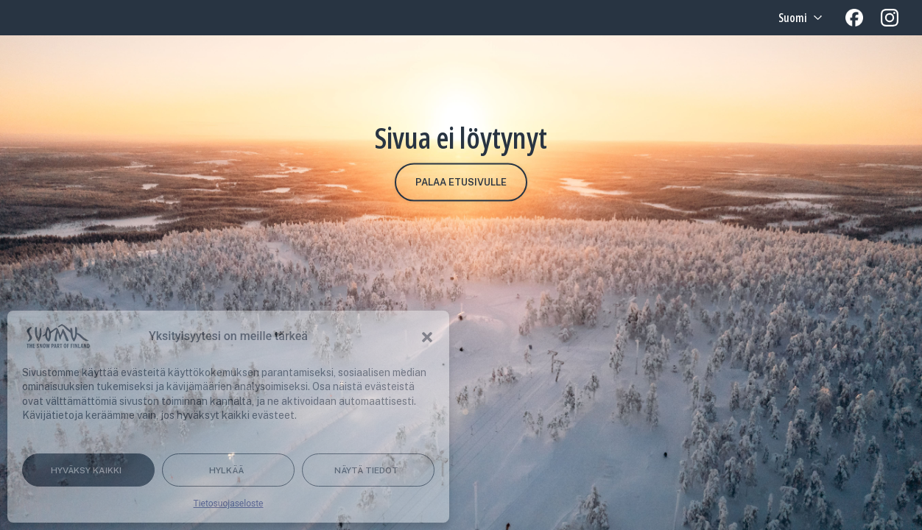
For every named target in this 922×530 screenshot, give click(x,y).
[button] (427, 336)
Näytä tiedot (366, 470)
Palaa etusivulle (461, 182)
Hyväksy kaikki (86, 470)
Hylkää (226, 470)
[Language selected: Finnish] (799, 17)
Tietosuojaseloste (229, 503)
